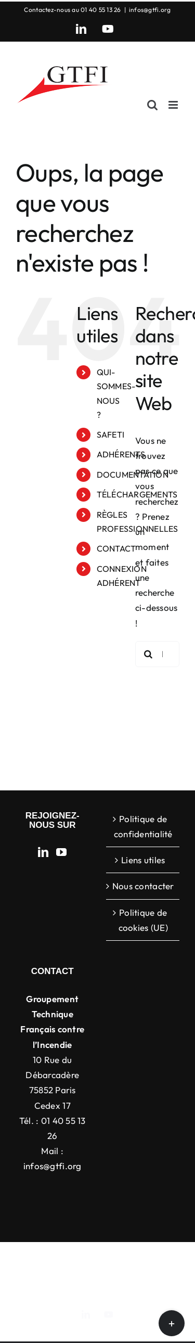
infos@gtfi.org (150, 10)
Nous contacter (143, 885)
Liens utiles (143, 859)
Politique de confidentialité (143, 826)
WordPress (104, 1281)
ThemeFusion (51, 1269)
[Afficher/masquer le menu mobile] (173, 104)
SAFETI (111, 434)
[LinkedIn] (43, 852)
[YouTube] (61, 852)
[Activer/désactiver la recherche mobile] (152, 104)
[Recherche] (148, 654)
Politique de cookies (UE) (143, 920)
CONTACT (116, 548)
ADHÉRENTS (121, 454)
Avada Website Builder (142, 1258)
